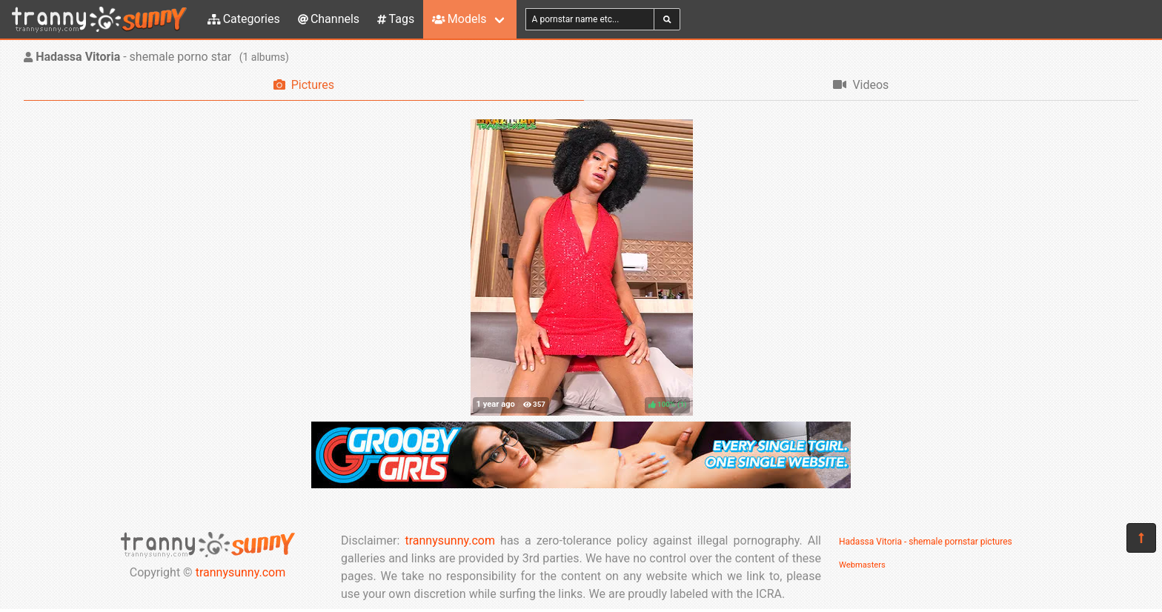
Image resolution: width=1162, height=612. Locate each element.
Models (459, 19)
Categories (244, 19)
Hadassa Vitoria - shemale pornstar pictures (925, 541)
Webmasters (862, 565)
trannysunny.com (241, 572)
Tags (395, 19)
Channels (328, 19)
